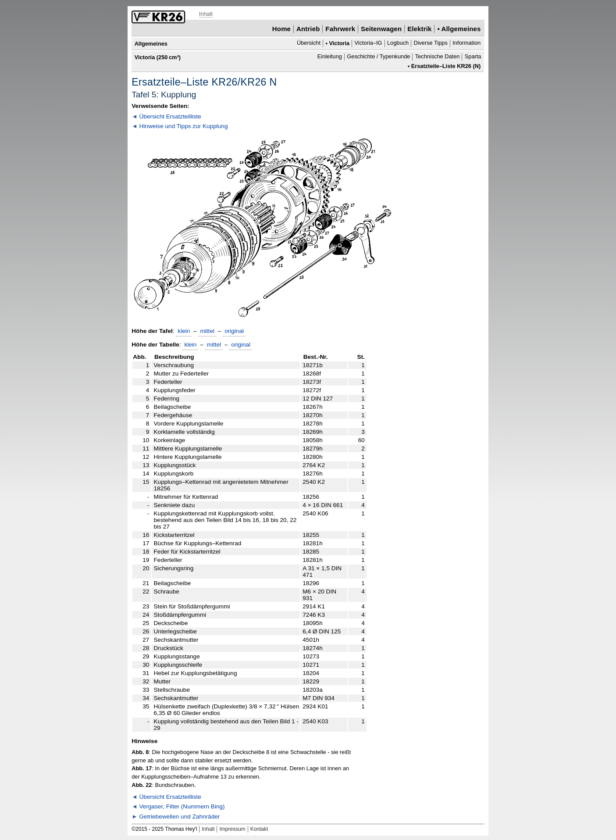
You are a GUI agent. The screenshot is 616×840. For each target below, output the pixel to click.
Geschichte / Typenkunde (378, 57)
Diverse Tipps (430, 43)
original (234, 331)
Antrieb (308, 28)
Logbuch (398, 43)
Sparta (473, 57)
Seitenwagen (381, 28)
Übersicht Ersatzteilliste (170, 116)
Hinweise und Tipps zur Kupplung (183, 126)
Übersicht (308, 43)
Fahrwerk (340, 28)
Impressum (232, 829)
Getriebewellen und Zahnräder (179, 816)
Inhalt (206, 14)
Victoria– (368, 43)
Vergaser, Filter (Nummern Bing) (182, 806)
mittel (207, 331)
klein (184, 331)
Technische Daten (437, 57)
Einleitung (329, 57)
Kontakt (259, 829)
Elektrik (419, 28)
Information (466, 43)
